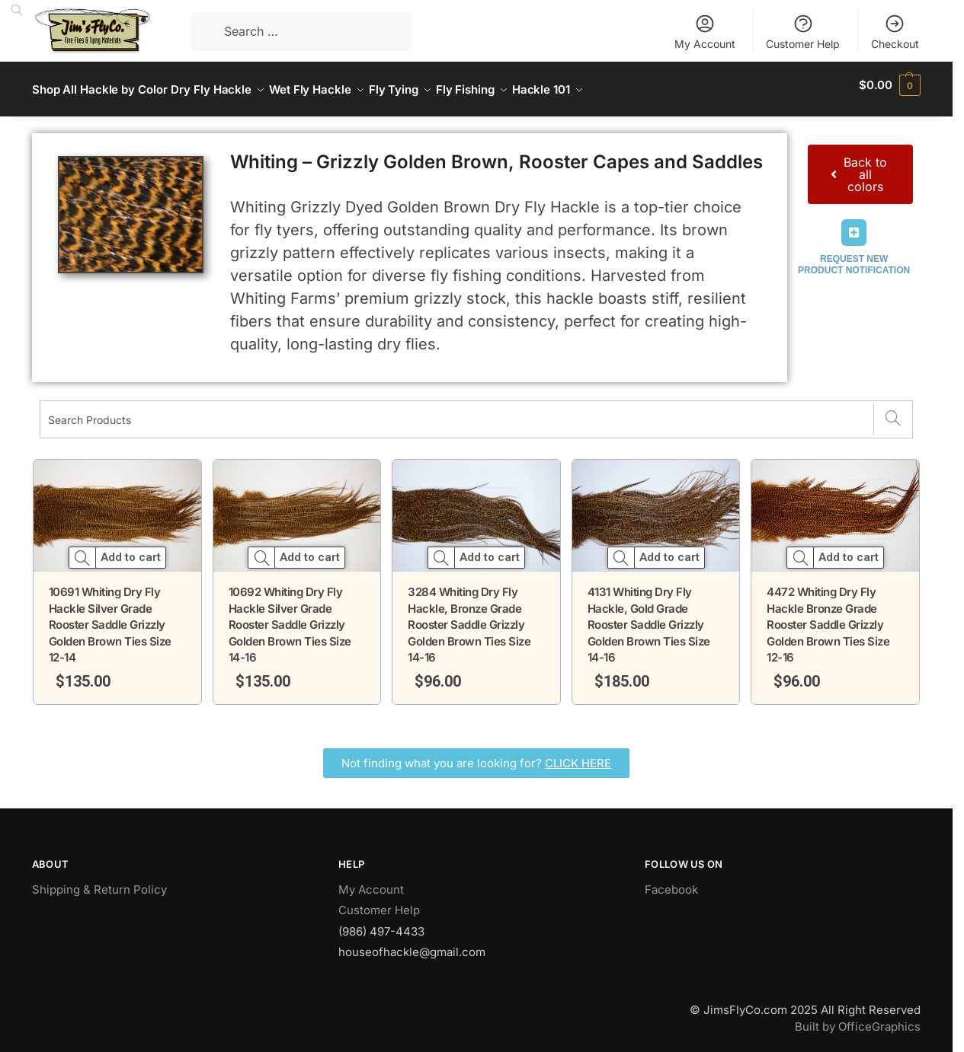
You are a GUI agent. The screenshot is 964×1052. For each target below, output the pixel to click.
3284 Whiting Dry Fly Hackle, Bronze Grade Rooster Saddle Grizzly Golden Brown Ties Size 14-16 (469, 616)
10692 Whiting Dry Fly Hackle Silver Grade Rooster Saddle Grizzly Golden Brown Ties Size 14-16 (290, 616)
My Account (704, 31)
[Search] (892, 411)
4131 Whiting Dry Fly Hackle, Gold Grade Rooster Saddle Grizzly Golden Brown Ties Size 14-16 (649, 616)
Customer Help (803, 31)
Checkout (895, 31)
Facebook (671, 881)
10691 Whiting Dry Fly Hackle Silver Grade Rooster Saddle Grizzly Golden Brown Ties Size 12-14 (110, 616)
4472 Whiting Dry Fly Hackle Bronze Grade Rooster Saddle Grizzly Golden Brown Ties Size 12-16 (828, 616)
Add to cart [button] (131, 549)
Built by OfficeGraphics (858, 1018)
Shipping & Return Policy (99, 881)
